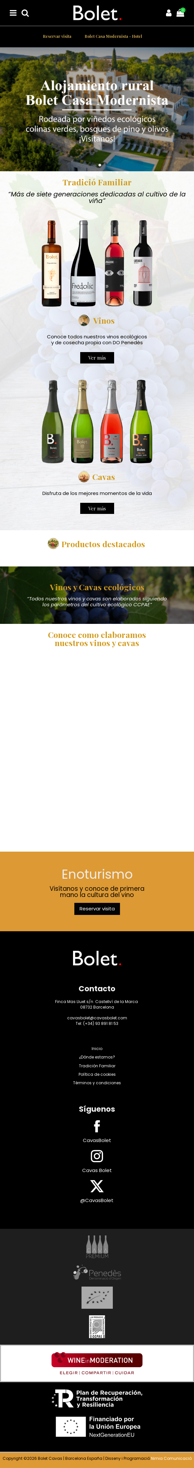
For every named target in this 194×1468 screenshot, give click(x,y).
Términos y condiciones (97, 1083)
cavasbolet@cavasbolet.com (97, 1018)
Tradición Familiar (97, 1066)
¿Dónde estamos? (97, 1057)
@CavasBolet (96, 1200)
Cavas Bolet (97, 1170)
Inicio (97, 1048)
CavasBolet (97, 1140)
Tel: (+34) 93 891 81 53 (97, 1023)
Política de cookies (97, 1074)
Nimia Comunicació (171, 1458)
